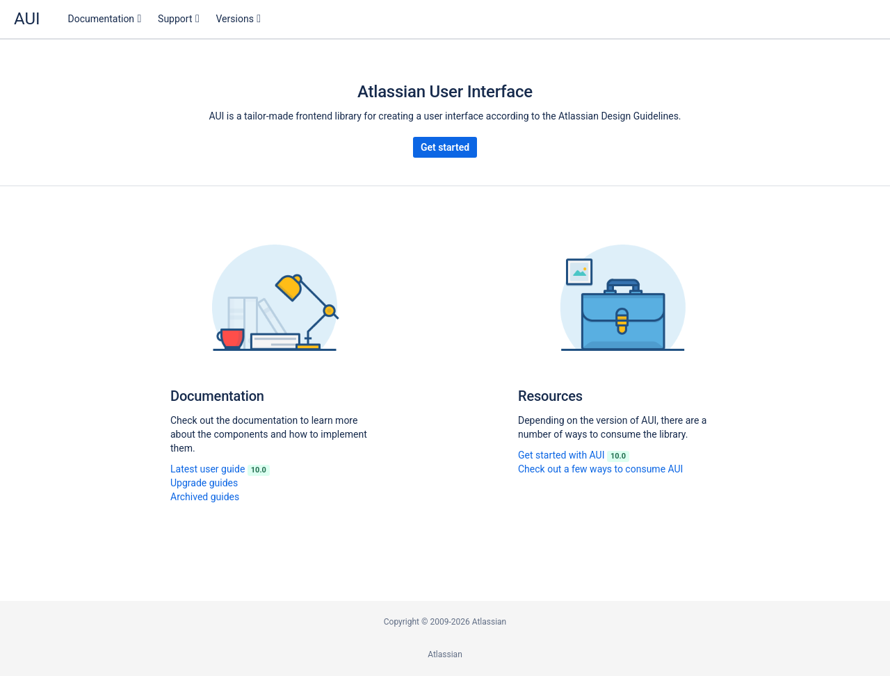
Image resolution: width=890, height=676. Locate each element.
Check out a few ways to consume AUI (600, 469)
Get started (445, 147)
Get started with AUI (573, 455)
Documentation (101, 18)
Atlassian (445, 654)
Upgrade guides (204, 482)
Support (175, 18)
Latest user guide (220, 469)
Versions (235, 18)
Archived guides (204, 496)
